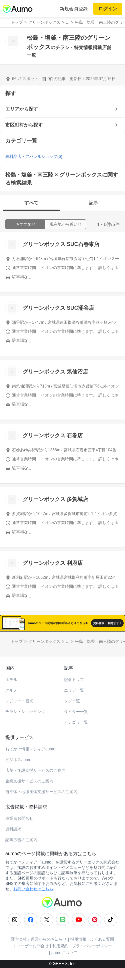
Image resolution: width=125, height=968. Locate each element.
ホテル (11, 680)
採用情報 (78, 939)
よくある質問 (102, 939)
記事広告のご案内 (21, 840)
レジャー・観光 (19, 701)
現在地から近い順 (66, 224)
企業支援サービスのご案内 (29, 781)
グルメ (11, 690)
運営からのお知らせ (49, 939)
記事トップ (74, 680)
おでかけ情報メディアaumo (30, 749)
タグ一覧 (72, 701)
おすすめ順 (26, 224)
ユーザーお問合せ (33, 946)
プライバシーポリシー (92, 946)
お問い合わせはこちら (33, 889)
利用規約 (60, 946)
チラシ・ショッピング (25, 712)
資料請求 (13, 829)
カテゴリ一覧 (76, 722)
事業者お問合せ (19, 818)
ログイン (107, 8)
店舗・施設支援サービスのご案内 (35, 770)
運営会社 (19, 939)
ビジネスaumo (18, 760)
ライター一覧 (76, 712)
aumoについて (64, 953)
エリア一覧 (74, 690)
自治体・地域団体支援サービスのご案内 (41, 792)
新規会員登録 (74, 8)
